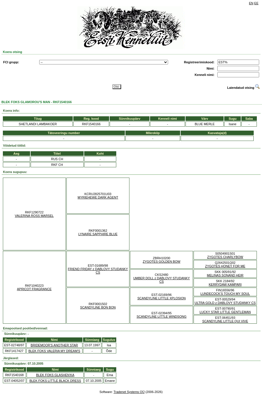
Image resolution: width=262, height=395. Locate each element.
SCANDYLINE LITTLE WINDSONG (161, 316)
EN (251, 3)
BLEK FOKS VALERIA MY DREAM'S (54, 351)
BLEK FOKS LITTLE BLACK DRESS (55, 380)
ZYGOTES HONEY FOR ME (225, 266)
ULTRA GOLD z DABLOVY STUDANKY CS (225, 302)
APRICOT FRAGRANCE (34, 289)
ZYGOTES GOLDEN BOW (161, 261)
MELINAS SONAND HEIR (225, 275)
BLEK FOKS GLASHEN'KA (55, 375)
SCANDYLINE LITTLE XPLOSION (161, 298)
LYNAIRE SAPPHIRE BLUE (98, 234)
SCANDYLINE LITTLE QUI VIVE (225, 321)
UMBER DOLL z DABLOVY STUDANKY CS (161, 279)
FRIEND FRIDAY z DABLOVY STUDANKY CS (98, 270)
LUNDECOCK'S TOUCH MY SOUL (225, 293)
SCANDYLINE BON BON (98, 307)
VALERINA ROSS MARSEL (34, 215)
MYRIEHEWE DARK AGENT (98, 197)
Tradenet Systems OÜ (128, 392)
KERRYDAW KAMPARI (225, 284)
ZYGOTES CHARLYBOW (225, 257)
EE (256, 3)
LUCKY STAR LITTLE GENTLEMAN (225, 312)
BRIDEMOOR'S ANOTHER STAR (54, 345)
